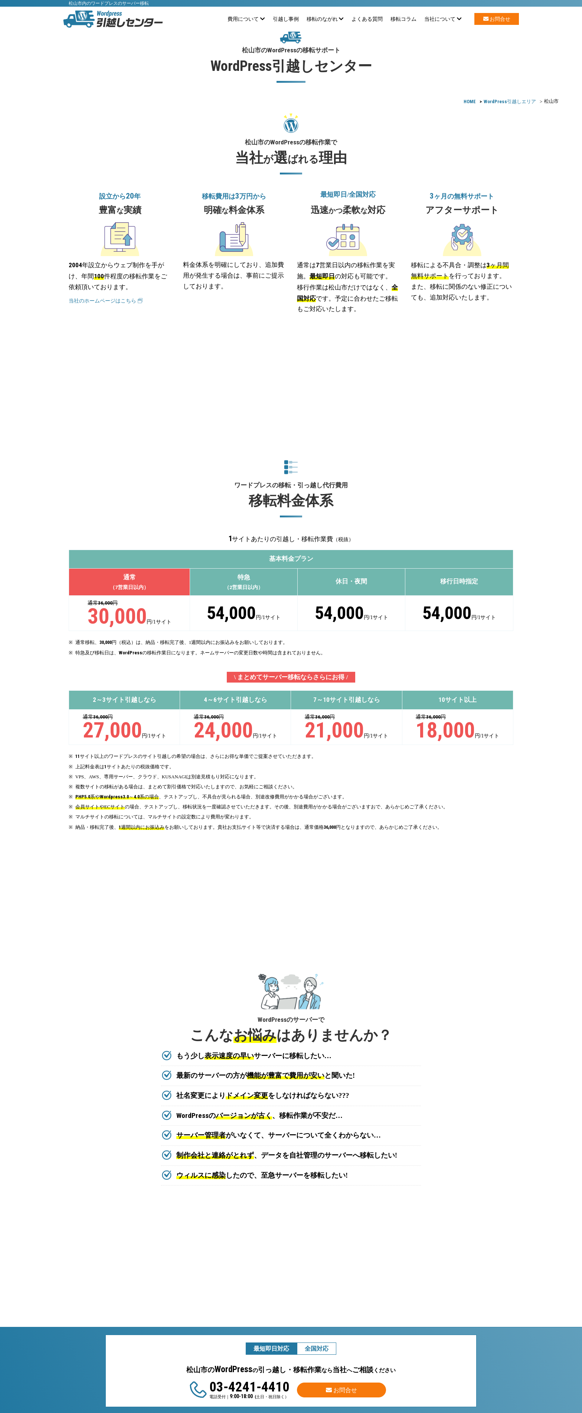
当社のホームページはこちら (106, 301)
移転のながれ (325, 19)
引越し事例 (286, 19)
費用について (246, 19)
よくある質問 (367, 19)
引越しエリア (510, 101)
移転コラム (403, 19)
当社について (443, 19)
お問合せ (497, 19)
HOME (470, 101)
